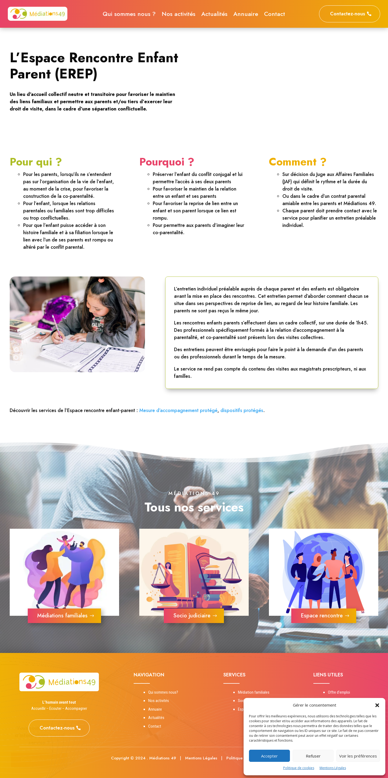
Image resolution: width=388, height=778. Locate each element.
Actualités (214, 15)
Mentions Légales (333, 768)
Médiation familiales (253, 692)
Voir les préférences (358, 756)
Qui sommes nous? (163, 692)
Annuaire (245, 15)
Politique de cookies (298, 768)
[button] (377, 705)
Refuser (313, 756)
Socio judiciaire (191, 616)
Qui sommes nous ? (129, 15)
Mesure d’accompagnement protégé (178, 410)
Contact (274, 15)
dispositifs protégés (241, 410)
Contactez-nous (347, 13)
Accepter (269, 756)
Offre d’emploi (339, 692)
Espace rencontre (322, 616)
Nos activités (178, 15)
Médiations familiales (62, 616)
